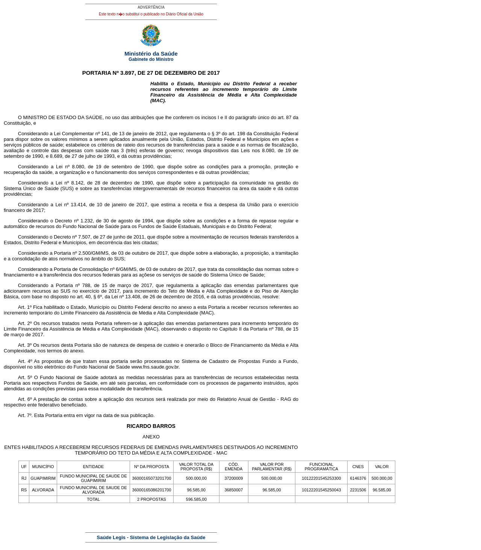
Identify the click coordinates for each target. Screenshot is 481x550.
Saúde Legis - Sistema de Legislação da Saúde (151, 537)
